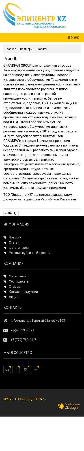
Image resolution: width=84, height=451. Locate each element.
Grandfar (42, 49)
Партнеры (26, 49)
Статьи (14, 242)
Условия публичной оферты (29, 253)
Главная (11, 49)
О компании (17, 276)
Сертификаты (19, 281)
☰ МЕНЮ (73, 38)
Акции (13, 297)
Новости (15, 237)
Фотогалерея (19, 247)
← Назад (11, 213)
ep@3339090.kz (22, 330)
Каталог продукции (23, 292)
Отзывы (15, 286)
